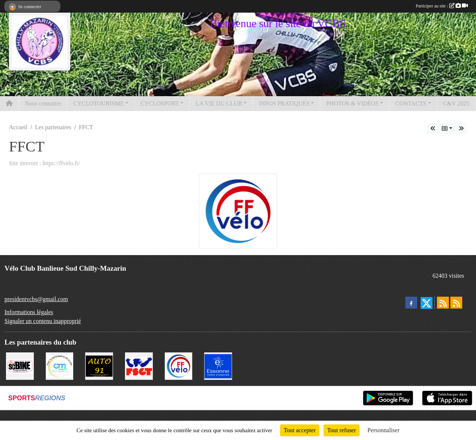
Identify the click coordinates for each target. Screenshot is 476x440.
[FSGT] (139, 365)
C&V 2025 (456, 103)
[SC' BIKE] (20, 365)
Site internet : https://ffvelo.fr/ (44, 163)
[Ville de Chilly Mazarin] (60, 365)
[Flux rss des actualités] (443, 303)
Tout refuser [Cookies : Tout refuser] (341, 430)
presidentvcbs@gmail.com (36, 299)
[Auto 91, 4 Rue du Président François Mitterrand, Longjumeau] (99, 365)
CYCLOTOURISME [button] (98, 103)
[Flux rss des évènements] (456, 303)
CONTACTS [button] (410, 103)
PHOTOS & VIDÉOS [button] (352, 103)
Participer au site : (442, 6)
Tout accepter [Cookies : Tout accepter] (300, 430)
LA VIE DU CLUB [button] (219, 103)
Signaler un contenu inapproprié (42, 321)
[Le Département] (218, 365)
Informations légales (28, 312)
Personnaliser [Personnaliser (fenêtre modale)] (383, 430)
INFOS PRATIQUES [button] (284, 103)
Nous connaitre (43, 103)
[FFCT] (179, 365)
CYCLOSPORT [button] (160, 103)
